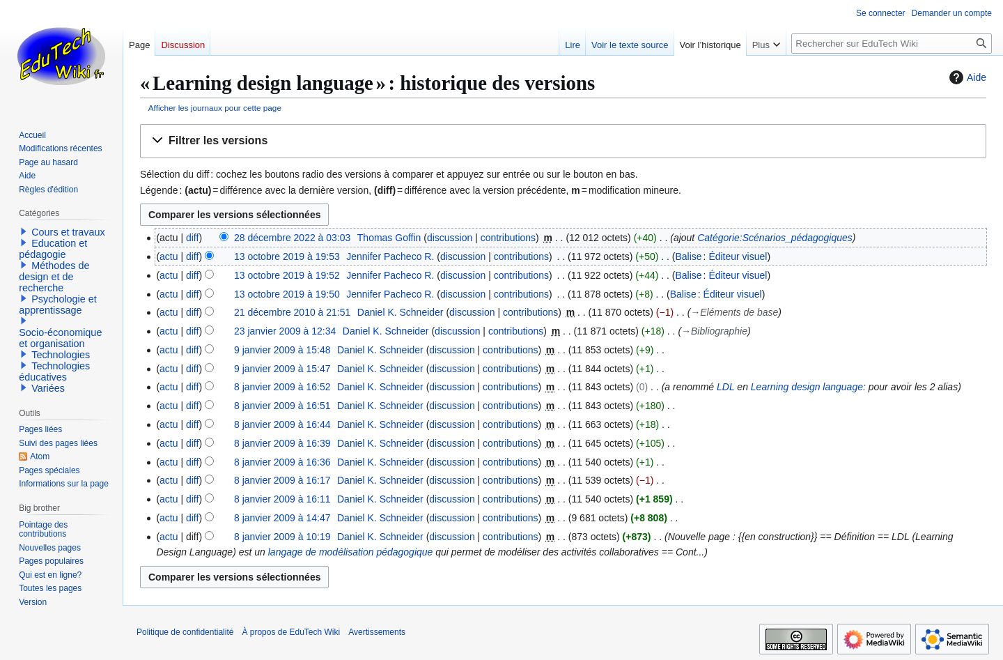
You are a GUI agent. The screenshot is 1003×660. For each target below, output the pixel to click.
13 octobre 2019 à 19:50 (287, 294)
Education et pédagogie (53, 249)
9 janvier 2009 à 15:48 (282, 349)
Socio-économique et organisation (60, 338)
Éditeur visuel (737, 256)
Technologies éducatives (54, 371)
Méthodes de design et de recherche (54, 276)
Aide (966, 77)
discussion (449, 237)
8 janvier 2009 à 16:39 (282, 443)
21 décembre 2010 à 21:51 (292, 312)
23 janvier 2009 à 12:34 (285, 331)
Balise (689, 256)
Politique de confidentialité (185, 632)
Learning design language (807, 386)
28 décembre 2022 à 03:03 (292, 237)
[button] (563, 141)
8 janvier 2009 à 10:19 (282, 536)
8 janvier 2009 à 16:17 (282, 480)
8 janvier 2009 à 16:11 (282, 499)
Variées (48, 388)
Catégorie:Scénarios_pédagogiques (775, 237)
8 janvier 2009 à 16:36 (282, 462)
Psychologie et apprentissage (58, 304)
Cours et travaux (68, 232)
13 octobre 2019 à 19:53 (287, 256)
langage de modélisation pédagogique (350, 552)
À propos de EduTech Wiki (291, 632)
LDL (725, 386)
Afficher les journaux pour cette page (214, 107)
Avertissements (376, 632)
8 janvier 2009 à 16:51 (282, 405)
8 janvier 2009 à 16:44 (282, 424)
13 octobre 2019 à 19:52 (287, 275)
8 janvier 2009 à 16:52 (282, 386)
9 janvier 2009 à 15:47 (282, 368)
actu (169, 256)
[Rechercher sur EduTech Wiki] (891, 43)
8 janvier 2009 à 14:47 (282, 517)
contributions (508, 237)
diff (192, 237)
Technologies (60, 354)
